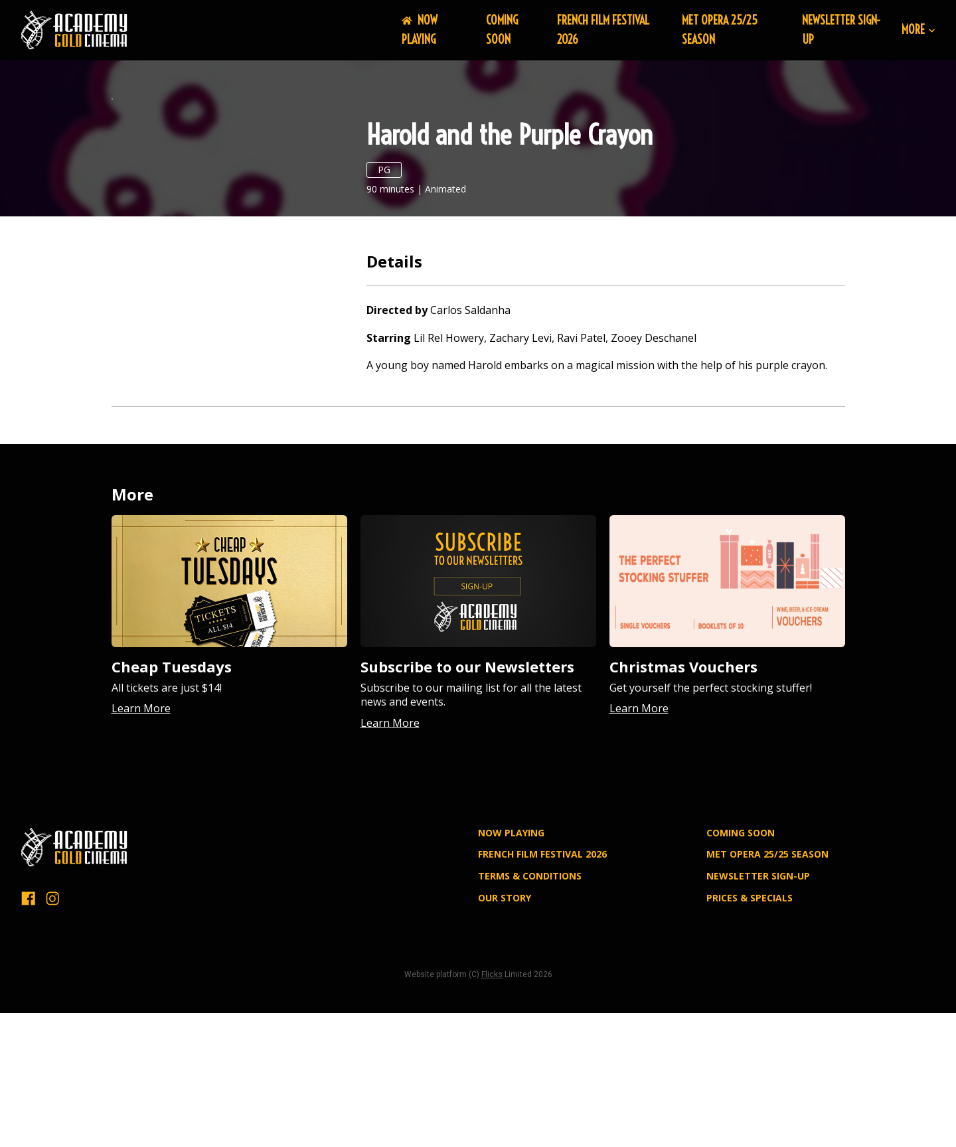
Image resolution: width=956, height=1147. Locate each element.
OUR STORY (504, 1032)
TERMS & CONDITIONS (530, 1010)
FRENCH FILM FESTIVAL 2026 (542, 988)
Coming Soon (502, 30)
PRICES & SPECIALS (749, 1032)
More (918, 30)
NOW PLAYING (420, 30)
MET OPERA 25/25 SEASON (767, 988)
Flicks (492, 1108)
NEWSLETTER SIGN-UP (758, 1010)
